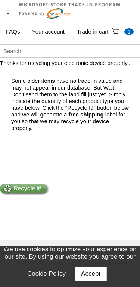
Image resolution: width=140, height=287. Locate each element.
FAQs (13, 31)
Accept (90, 273)
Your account (48, 31)
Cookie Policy (46, 273)
